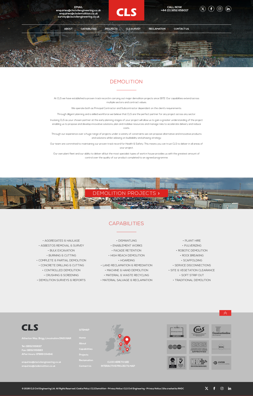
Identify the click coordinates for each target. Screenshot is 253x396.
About (68, 29)
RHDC (181, 389)
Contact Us (181, 29)
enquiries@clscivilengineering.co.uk (78, 10)
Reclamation (157, 29)
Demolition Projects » (126, 193)
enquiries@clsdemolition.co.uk (78, 13)
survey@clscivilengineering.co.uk (78, 16)
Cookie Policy (83, 389)
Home (82, 338)
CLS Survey (133, 29)
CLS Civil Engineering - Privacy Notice (142, 389)
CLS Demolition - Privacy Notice (106, 389)
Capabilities (89, 29)
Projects (111, 29)
